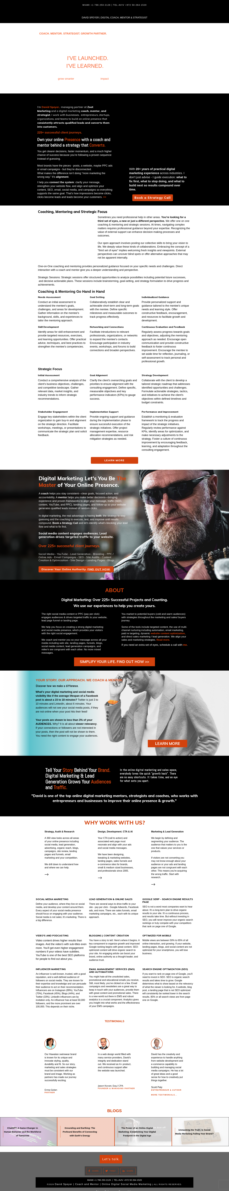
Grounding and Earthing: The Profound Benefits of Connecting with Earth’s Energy (85, 1127)
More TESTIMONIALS (163, 1090)
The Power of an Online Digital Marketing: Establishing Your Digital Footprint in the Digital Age (143, 1127)
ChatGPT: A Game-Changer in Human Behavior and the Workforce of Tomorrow (28, 1127)
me (185, 644)
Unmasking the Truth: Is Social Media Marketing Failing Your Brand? (200, 1127)
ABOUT (114, 590)
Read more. (163, 639)
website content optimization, (168, 633)
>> (104, 197)
